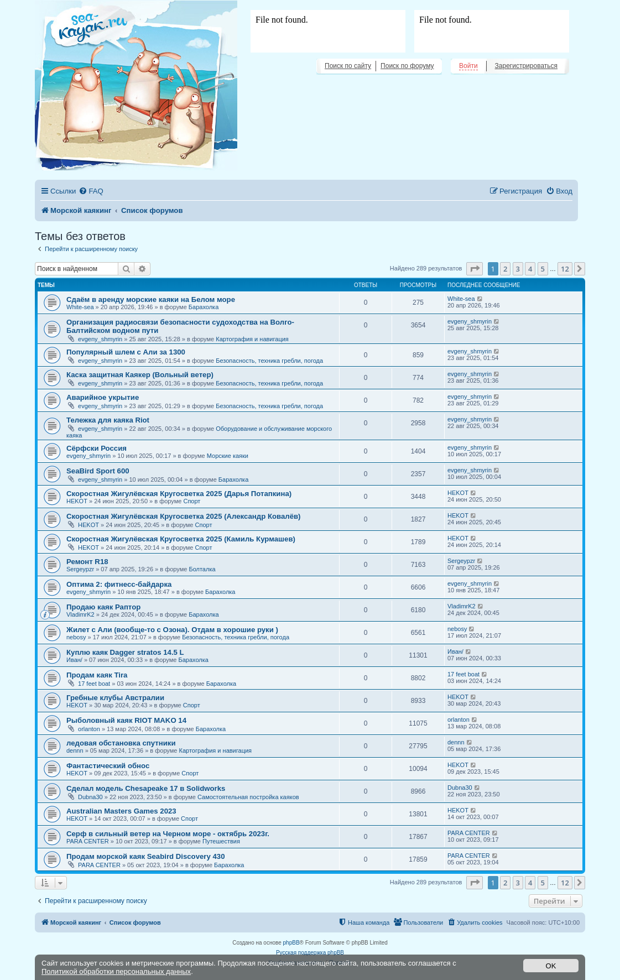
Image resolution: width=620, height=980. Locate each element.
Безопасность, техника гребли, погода (269, 360)
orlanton (89, 729)
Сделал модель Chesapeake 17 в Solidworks (145, 788)
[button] (474, 268)
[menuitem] (91, 191)
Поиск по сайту (348, 66)
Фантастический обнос (107, 766)
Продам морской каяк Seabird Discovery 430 (145, 856)
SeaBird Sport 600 (97, 471)
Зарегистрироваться (526, 66)
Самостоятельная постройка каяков (248, 797)
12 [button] (565, 269)
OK (551, 966)
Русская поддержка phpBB (310, 953)
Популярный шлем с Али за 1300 (125, 352)
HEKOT (76, 501)
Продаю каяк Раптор (103, 607)
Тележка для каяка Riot (107, 420)
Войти (468, 66)
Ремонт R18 (87, 561)
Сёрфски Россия (96, 448)
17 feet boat (94, 683)
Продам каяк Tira (96, 675)
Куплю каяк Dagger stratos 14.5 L (125, 652)
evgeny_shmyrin (100, 339)
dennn (75, 750)
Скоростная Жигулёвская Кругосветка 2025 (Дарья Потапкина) (178, 493)
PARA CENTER (87, 841)
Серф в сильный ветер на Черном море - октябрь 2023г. (167, 834)
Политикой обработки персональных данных (116, 971)
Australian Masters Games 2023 (121, 811)
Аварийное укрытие (102, 397)
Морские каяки (227, 455)
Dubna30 (90, 797)
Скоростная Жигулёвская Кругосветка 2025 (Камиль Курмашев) (180, 539)
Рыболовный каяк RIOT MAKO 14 (126, 720)
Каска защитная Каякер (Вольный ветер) (139, 375)
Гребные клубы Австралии (115, 698)
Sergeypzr (80, 569)
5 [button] (543, 269)
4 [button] (530, 269)
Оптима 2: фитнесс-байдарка (118, 584)
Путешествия (221, 841)
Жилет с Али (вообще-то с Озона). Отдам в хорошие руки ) (172, 629)
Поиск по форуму (407, 66)
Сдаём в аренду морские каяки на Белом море (150, 299)
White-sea (80, 307)
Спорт (191, 501)
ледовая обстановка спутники (121, 743)
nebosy (76, 637)
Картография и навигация (252, 339)
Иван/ (74, 659)
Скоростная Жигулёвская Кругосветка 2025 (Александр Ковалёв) (183, 516)
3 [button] (518, 269)
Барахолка (203, 307)
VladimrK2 (80, 614)
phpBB (291, 943)
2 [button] (505, 269)
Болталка (202, 569)
